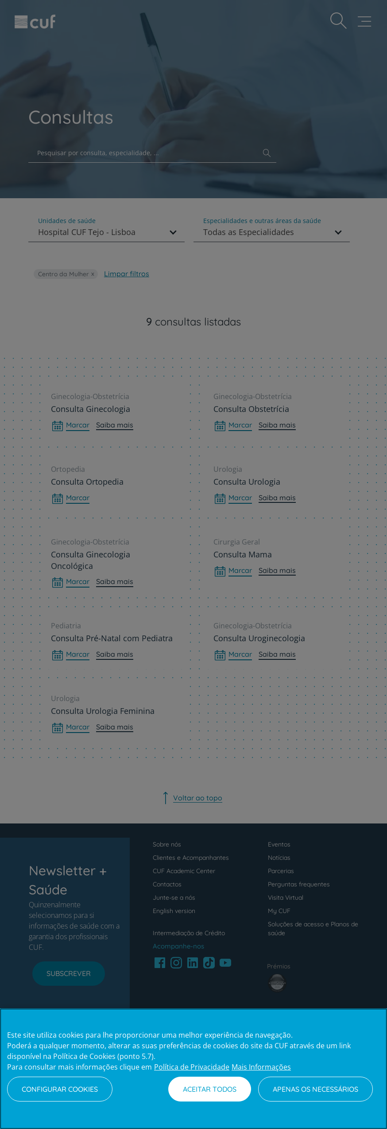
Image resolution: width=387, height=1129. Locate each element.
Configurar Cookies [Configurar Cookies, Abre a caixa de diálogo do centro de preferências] (60, 1089)
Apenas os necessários (315, 1089)
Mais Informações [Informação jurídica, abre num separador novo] (261, 1067)
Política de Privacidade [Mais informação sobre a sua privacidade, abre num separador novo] (191, 1067)
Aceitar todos (209, 1089)
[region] (193, 1068)
